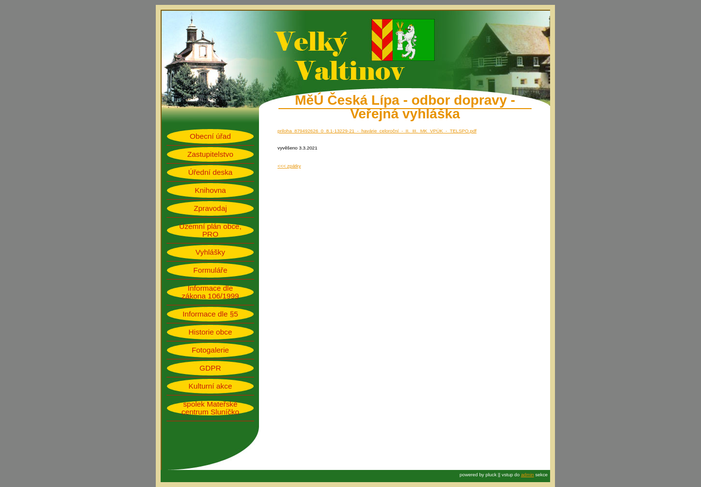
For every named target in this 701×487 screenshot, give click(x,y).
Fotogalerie (210, 350)
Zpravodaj (210, 208)
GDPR (210, 368)
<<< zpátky (289, 166)
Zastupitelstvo (210, 154)
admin (527, 474)
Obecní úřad (210, 136)
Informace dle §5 (210, 314)
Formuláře (210, 270)
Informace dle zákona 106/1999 (210, 292)
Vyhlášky (210, 252)
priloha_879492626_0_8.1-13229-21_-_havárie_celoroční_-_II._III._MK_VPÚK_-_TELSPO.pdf (377, 130)
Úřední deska (210, 172)
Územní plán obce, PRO (210, 230)
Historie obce (210, 332)
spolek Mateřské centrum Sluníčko (210, 408)
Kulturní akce (210, 386)
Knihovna (210, 190)
